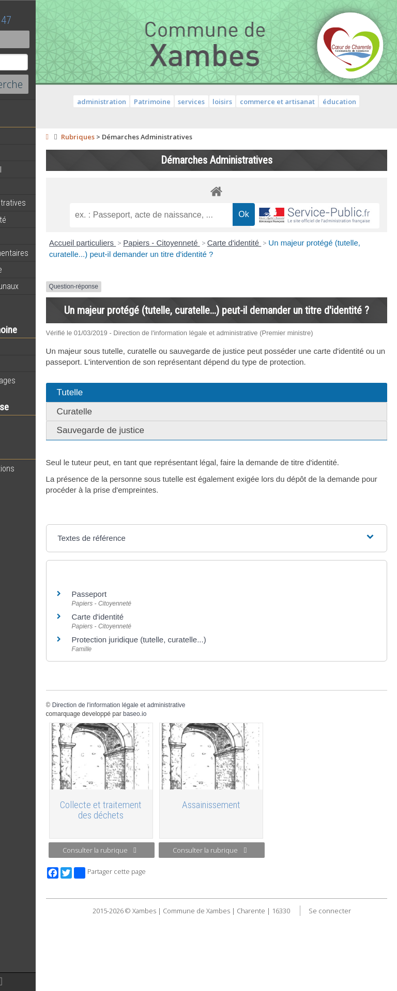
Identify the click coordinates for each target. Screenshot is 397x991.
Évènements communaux (51, 286)
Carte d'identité (312, 267)
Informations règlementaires (56, 253)
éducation (255, 114)
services (251, 101)
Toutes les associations (49, 468)
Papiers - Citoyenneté (239, 267)
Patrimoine (27, 346)
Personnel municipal (43, 169)
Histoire (22, 363)
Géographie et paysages (50, 380)
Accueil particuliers (160, 267)
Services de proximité (45, 219)
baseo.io (212, 783)
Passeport (167, 663)
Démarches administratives (55, 202)
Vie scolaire (28, 424)
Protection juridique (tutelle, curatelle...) (216, 709)
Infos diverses (32, 302)
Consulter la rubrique (170, 915)
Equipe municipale (39, 153)
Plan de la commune (43, 269)
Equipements (31, 186)
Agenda (22, 136)
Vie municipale (33, 236)
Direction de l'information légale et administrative (196, 775)
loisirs (282, 101)
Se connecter (260, 985)
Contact (56, 39)
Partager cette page (187, 937)
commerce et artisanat (336, 101)
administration (161, 101)
